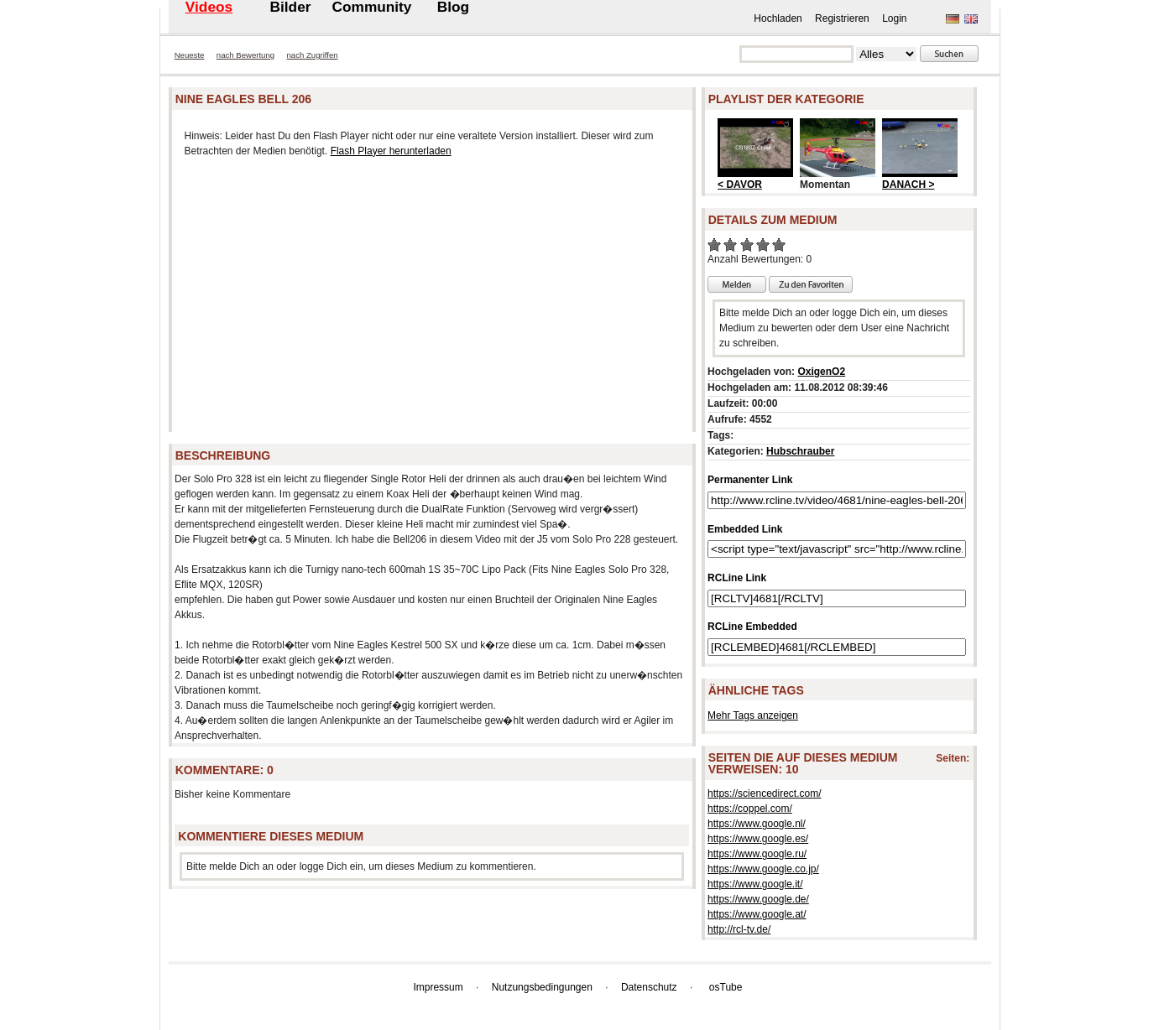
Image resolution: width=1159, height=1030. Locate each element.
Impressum (437, 987)
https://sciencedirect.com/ (764, 793)
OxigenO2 (821, 371)
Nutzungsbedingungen (542, 987)
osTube (726, 987)
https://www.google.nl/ (756, 824)
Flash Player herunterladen (391, 151)
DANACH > (908, 184)
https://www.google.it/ (754, 884)
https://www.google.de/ (758, 899)
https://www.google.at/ (756, 914)
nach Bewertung (245, 55)
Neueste (190, 55)
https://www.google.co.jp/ (763, 869)
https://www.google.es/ (757, 839)
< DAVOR (740, 184)
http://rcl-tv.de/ (738, 929)
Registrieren (842, 18)
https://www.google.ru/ (757, 854)
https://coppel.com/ (749, 808)
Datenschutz (649, 987)
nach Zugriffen (312, 55)
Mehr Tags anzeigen (752, 715)
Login (894, 18)
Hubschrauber (800, 451)
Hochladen (777, 18)
